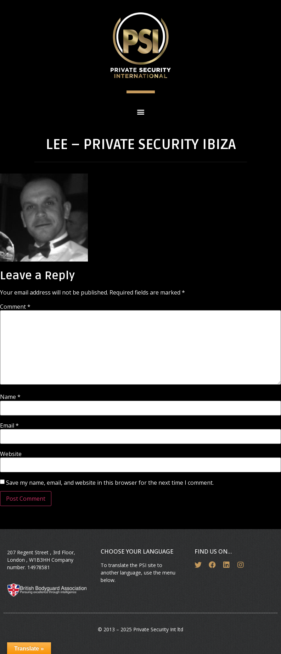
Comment (15, 306)
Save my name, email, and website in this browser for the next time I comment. (110, 482)
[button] (140, 111)
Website (11, 454)
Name (10, 397)
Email (9, 425)
